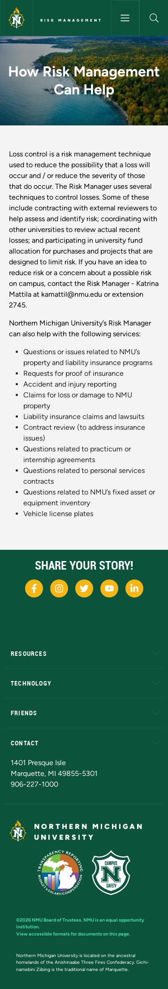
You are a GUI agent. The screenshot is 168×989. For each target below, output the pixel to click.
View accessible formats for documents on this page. (73, 934)
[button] (154, 18)
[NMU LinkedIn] (134, 588)
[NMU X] (84, 588)
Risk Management (71, 20)
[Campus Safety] (111, 872)
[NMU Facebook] (34, 588)
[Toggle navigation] (125, 18)
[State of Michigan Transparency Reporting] (60, 872)
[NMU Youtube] (109, 588)
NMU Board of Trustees (56, 920)
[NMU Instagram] (59, 588)
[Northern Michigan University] (16, 18)
